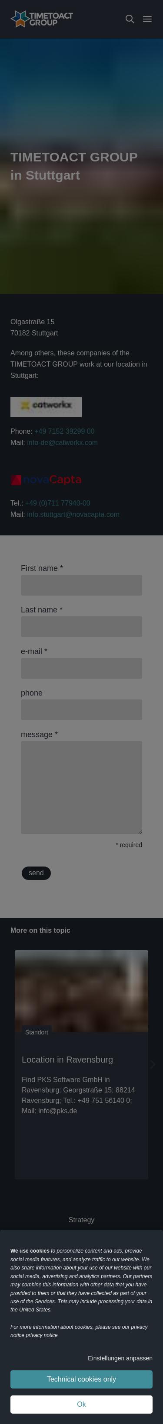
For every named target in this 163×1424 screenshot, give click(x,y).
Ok (81, 1404)
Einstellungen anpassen (120, 1358)
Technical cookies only (81, 1379)
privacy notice (41, 1335)
